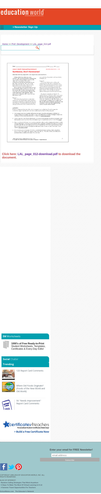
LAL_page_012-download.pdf (38, 154)
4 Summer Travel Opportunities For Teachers (18, 487)
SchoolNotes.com (7, 491)
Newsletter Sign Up (26, 27)
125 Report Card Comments (29, 370)
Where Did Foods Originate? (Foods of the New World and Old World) (30, 388)
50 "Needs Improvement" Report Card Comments (28, 402)
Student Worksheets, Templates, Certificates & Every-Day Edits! (28, 346)
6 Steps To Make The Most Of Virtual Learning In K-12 (21, 485)
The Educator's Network (24, 491)
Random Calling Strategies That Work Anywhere (19, 482)
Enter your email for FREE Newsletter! (71, 449)
